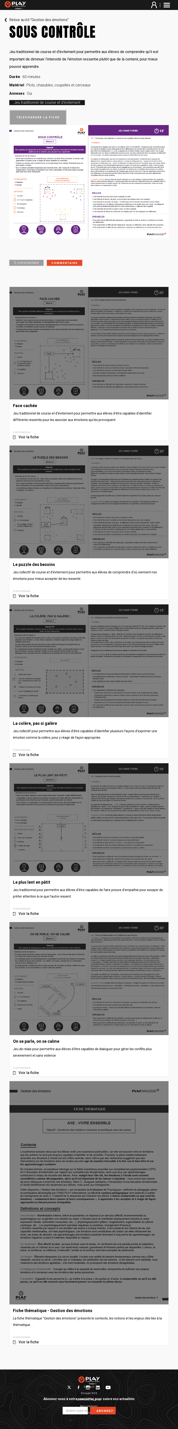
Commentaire (64, 263)
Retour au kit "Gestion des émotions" (39, 20)
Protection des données (89, 1412)
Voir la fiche (29, 437)
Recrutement (89, 1406)
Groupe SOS (89, 1393)
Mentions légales (89, 1399)
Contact (89, 1386)
